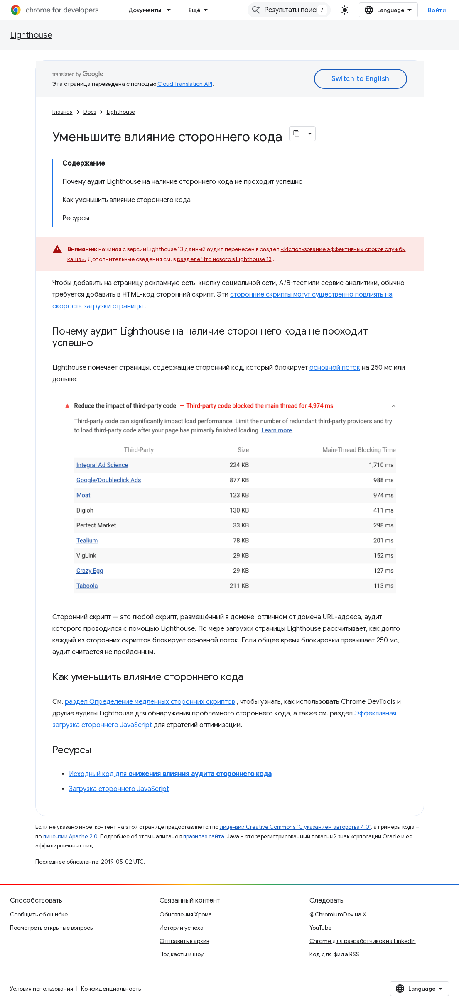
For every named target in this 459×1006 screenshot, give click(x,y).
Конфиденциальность (111, 988)
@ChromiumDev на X (337, 914)
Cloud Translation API (184, 84)
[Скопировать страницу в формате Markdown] (297, 134)
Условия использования (41, 988)
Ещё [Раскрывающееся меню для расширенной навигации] (195, 10)
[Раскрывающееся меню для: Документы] (171, 10)
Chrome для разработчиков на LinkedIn (362, 941)
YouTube (320, 927)
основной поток (334, 368)
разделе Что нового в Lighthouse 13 (224, 259)
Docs (89, 111)
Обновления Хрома (186, 914)
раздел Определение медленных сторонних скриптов (150, 702)
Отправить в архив (184, 941)
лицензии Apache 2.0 (70, 836)
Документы (144, 10)
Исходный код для (170, 774)
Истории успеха (182, 927)
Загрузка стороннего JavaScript (119, 789)
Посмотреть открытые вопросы (52, 927)
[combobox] (289, 9)
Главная (62, 111)
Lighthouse (31, 35)
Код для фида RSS (334, 954)
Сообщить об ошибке (39, 914)
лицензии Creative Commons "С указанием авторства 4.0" (295, 826)
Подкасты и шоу (182, 954)
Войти (437, 10)
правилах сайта (203, 836)
